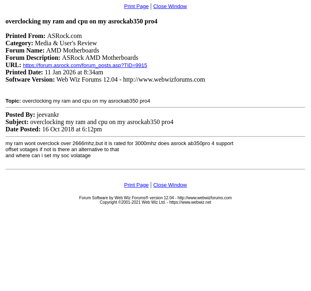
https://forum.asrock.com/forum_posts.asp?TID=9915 (85, 65)
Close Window (170, 6)
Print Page (136, 6)
